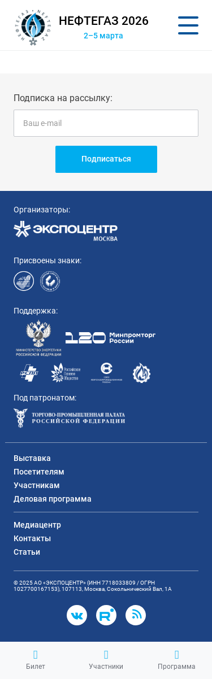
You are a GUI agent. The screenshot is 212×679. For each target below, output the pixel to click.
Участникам (37, 485)
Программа (177, 660)
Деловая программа (53, 498)
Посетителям (39, 471)
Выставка (32, 458)
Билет (35, 660)
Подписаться (106, 158)
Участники (106, 660)
